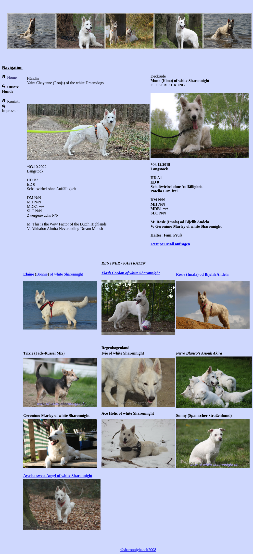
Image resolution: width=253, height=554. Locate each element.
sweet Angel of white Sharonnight (64, 476)
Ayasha (29, 476)
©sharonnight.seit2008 (138, 550)
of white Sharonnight (66, 274)
